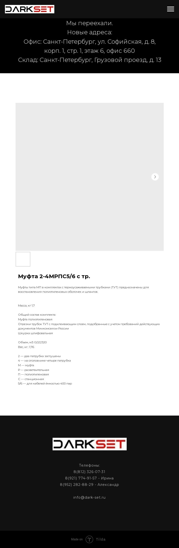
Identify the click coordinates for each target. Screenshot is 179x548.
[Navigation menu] (170, 9)
